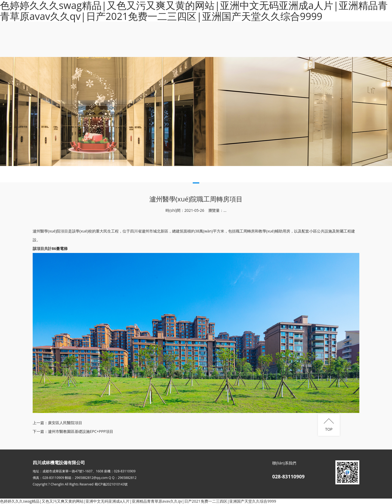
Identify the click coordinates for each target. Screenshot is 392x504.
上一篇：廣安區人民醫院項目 (57, 422)
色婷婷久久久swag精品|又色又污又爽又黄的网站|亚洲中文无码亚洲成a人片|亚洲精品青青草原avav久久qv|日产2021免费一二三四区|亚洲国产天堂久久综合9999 (138, 501)
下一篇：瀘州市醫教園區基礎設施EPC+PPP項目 (73, 431)
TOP (328, 429)
